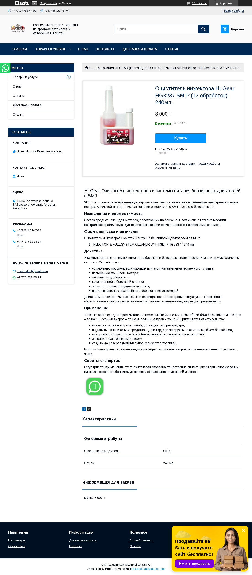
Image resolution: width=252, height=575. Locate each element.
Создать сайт (48, 3)
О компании (16, 546)
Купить (180, 138)
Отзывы (19, 96)
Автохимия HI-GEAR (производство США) (129, 68)
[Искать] (203, 29)
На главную (16, 540)
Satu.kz (146, 564)
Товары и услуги (50, 49)
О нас (83, 49)
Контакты (105, 49)
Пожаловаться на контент (148, 568)
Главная (19, 49)
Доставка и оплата (139, 49)
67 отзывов (199, 3)
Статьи (171, 49)
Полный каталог (141, 540)
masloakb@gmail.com (32, 271)
